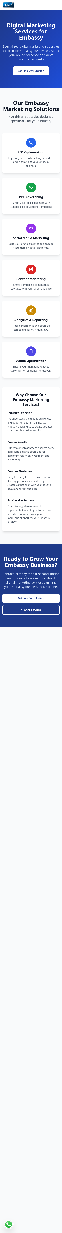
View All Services (31, 609)
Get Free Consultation (31, 70)
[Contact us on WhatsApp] (9, 1224)
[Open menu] (56, 5)
